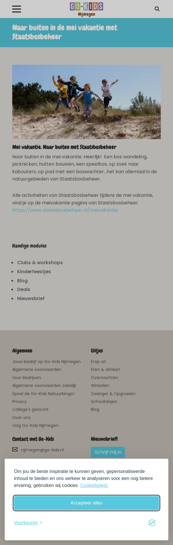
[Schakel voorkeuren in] (28, 523)
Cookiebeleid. (94, 485)
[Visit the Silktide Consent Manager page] (152, 523)
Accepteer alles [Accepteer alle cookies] (86, 502)
